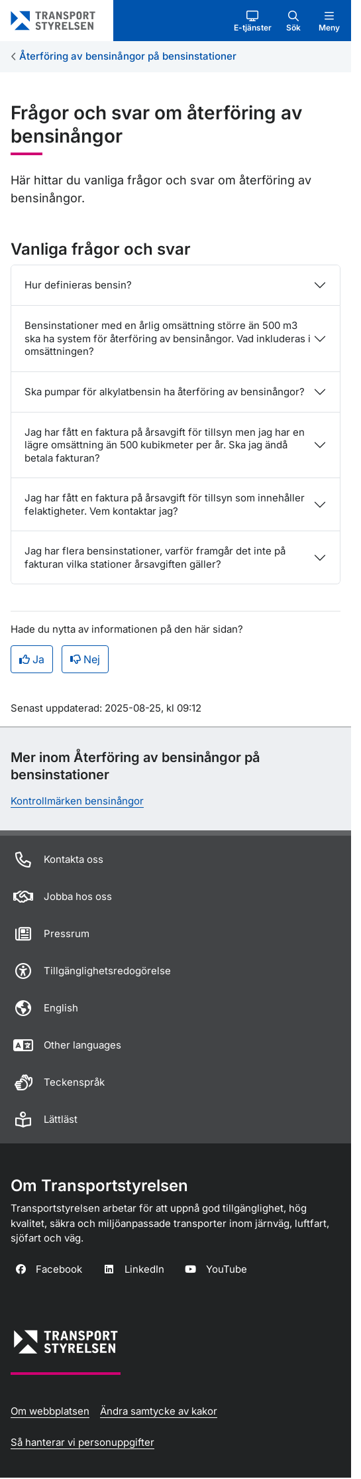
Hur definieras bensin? (78, 285)
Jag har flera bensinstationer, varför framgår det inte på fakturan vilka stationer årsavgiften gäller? (155, 557)
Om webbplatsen (50, 1411)
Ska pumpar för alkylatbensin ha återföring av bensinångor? (165, 391)
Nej (85, 659)
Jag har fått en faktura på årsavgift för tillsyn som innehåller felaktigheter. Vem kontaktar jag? (165, 504)
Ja (31, 659)
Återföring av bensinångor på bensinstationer (127, 56)
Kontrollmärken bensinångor (77, 801)
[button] (253, 20)
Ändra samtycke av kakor (158, 1411)
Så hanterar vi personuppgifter (82, 1442)
